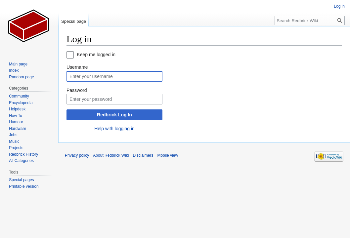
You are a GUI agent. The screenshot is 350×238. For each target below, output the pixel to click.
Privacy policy (77, 155)
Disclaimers (143, 155)
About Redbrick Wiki (111, 155)
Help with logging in (114, 128)
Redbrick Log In (114, 114)
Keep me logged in (96, 54)
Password (76, 90)
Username (77, 67)
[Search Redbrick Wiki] (310, 20)
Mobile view (167, 155)
